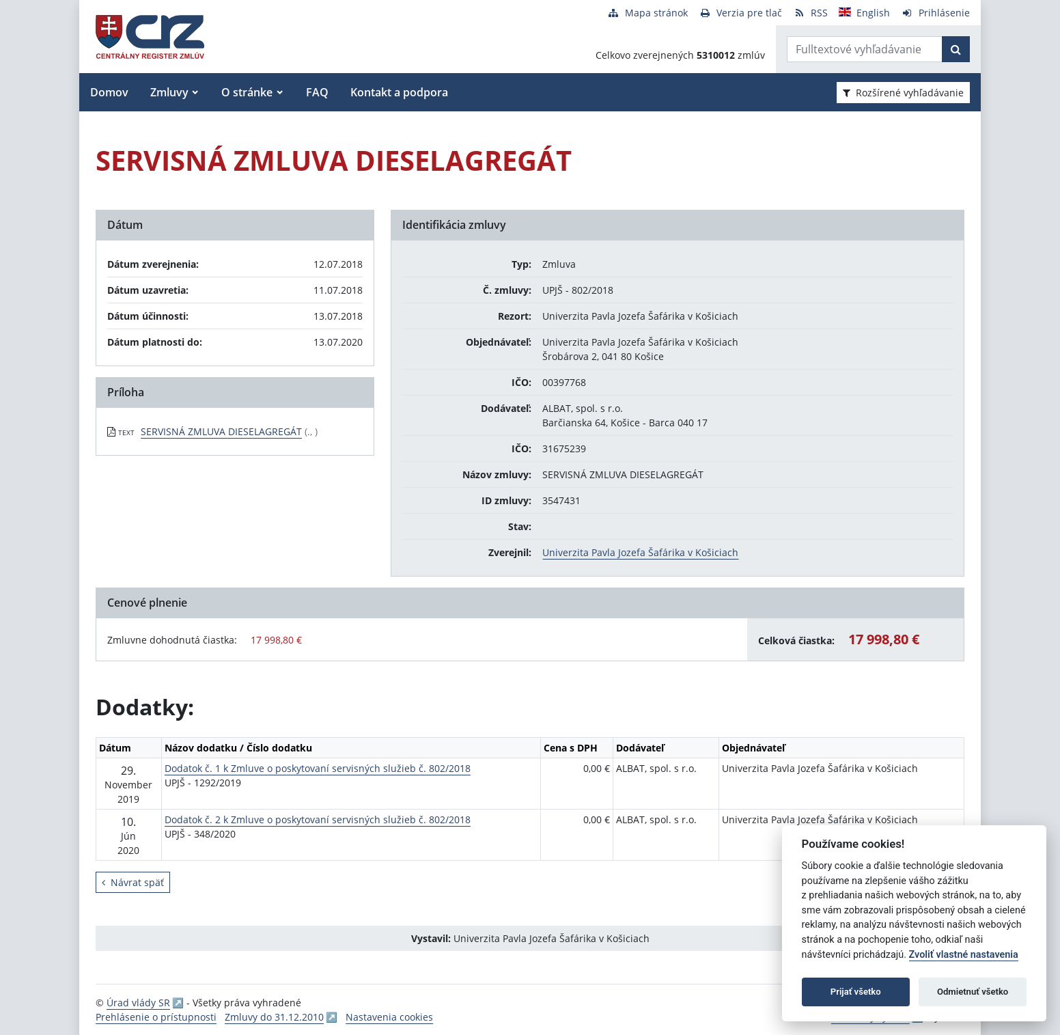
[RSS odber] (810, 12)
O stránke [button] (247, 92)
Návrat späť (133, 882)
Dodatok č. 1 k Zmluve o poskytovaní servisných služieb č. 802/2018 (318, 768)
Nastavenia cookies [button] (389, 1016)
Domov (109, 92)
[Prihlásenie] (935, 12)
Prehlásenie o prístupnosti (156, 1016)
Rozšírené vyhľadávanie (903, 92)
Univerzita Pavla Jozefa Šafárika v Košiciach (640, 552)
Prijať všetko (856, 991)
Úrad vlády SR (138, 1002)
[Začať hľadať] (956, 49)
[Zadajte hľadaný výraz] (865, 49)
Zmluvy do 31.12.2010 (274, 1016)
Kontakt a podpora (399, 92)
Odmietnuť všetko (972, 991)
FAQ (317, 92)
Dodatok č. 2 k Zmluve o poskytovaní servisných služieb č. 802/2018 (318, 819)
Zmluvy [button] (169, 92)
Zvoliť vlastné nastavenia (963, 955)
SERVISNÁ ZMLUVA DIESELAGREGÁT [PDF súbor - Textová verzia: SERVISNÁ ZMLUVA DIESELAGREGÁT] (221, 431)
